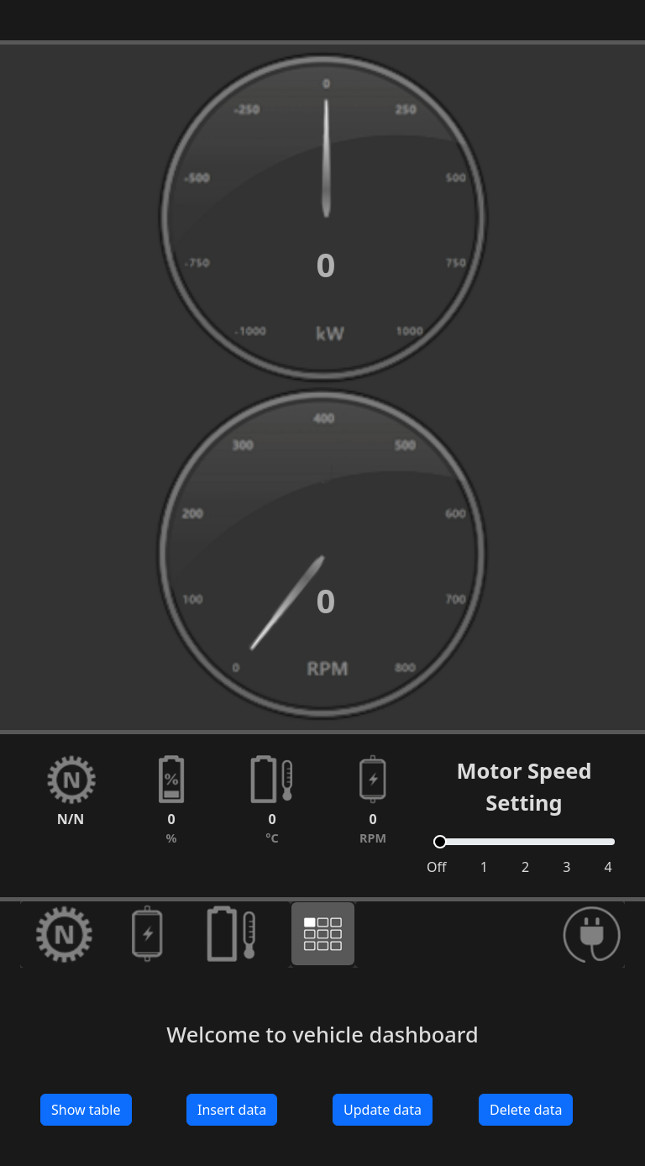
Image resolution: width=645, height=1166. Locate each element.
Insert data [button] (231, 1109)
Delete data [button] (526, 1109)
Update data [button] (382, 1109)
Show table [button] (86, 1109)
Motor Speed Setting (523, 786)
